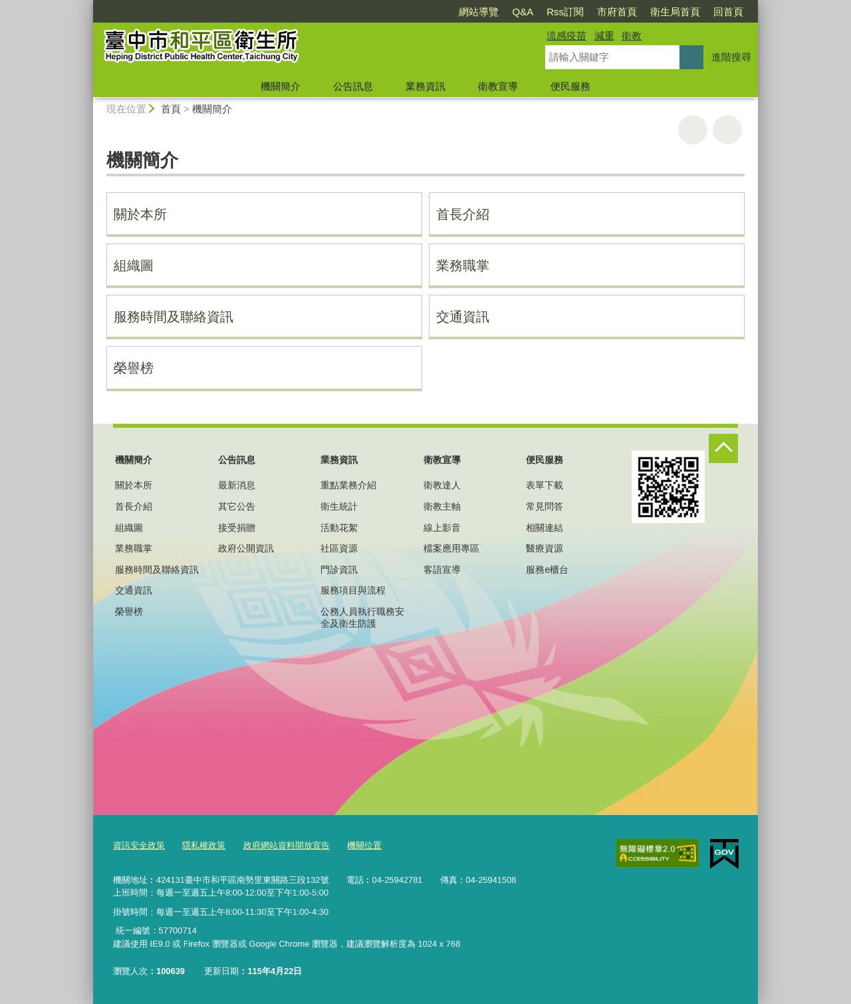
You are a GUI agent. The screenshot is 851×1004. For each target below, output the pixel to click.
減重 (604, 35)
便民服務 (570, 86)
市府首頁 (617, 11)
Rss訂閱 (565, 11)
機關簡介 (281, 86)
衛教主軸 (442, 506)
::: (87, 5)
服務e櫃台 (547, 569)
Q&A (522, 11)
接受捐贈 (236, 527)
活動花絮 (339, 527)
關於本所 (140, 214)
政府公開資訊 (246, 548)
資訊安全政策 (139, 845)
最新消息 (236, 485)
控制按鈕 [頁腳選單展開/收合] (723, 448)
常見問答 (544, 506)
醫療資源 (544, 548)
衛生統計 (339, 506)
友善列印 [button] (692, 129)
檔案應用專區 (451, 548)
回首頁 (728, 11)
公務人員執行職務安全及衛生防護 (362, 617)
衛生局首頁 (675, 11)
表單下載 (544, 485)
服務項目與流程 (353, 590)
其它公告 (236, 506)
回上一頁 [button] (727, 129)
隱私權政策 (203, 845)
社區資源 (339, 548)
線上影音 (442, 527)
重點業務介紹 (348, 485)
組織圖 (134, 265)
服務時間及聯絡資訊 (173, 316)
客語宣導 (442, 569)
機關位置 (364, 845)
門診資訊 (339, 569)
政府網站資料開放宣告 (286, 845)
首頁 (171, 108)
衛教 (632, 35)
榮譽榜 (134, 368)
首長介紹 (462, 214)
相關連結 (544, 527)
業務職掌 (462, 265)
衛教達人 (442, 485)
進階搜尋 (731, 57)
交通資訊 (462, 316)
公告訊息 (353, 86)
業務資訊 (425, 86)
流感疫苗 (566, 35)
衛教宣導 (498, 86)
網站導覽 (479, 11)
